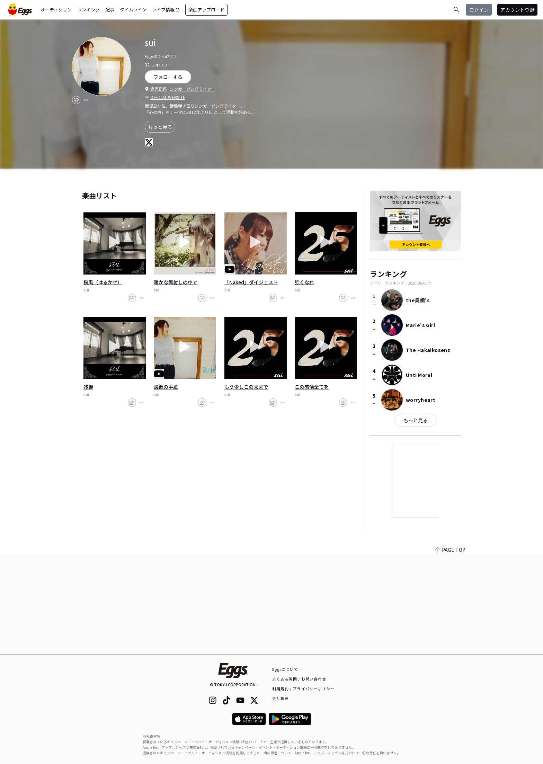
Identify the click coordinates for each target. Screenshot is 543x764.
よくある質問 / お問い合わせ (299, 679)
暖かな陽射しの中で (175, 282)
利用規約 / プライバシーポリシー (303, 688)
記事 (109, 9)
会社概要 (280, 698)
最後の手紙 (166, 386)
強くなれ (304, 282)
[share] (76, 100)
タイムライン (133, 9)
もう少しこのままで (246, 386)
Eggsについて (285, 669)
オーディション (56, 9)
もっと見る (160, 126)
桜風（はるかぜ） (102, 282)
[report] (86, 100)
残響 (88, 386)
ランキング (88, 9)
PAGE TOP (450, 650)
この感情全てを (312, 386)
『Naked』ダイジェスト (251, 282)
